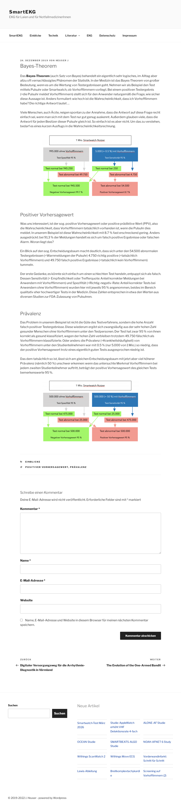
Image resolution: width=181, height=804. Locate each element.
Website (26, 600)
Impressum (130, 35)
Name (25, 560)
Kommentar (30, 509)
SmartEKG (22, 12)
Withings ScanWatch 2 (91, 756)
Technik (53, 35)
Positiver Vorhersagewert (46, 467)
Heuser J (62, 60)
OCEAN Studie (86, 741)
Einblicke (35, 35)
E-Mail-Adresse (32, 580)
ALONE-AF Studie (154, 722)
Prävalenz (78, 467)
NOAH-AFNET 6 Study (157, 741)
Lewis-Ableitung (87, 771)
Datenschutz (107, 35)
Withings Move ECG (122, 756)
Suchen (13, 705)
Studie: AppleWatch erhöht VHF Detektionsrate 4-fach (123, 727)
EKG (89, 35)
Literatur (73, 35)
